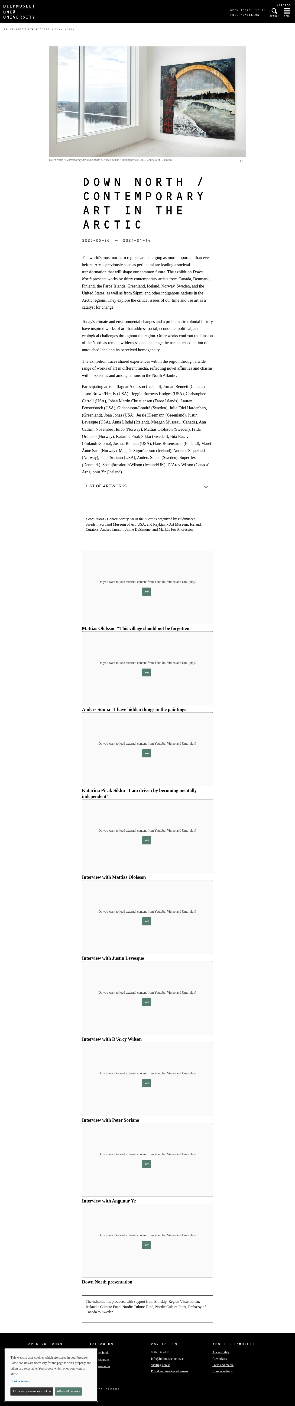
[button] (147, 486)
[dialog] (51, 1375)
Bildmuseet (13, 29)
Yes (146, 591)
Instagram (99, 1359)
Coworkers (219, 1359)
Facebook (99, 1352)
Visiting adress (160, 1365)
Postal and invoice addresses (169, 1371)
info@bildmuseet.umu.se (167, 1359)
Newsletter (100, 1366)
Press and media (222, 1365)
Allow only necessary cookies (32, 1391)
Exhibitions (39, 29)
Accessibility (220, 1352)
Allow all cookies (68, 1391)
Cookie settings (222, 1371)
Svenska (283, 4)
